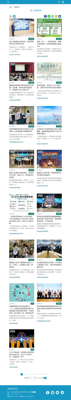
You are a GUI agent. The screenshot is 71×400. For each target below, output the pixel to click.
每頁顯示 (26, 378)
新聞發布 (16, 7)
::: (0, 0)
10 (46, 374)
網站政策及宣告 (12, 388)
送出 (45, 378)
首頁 (10, 7)
